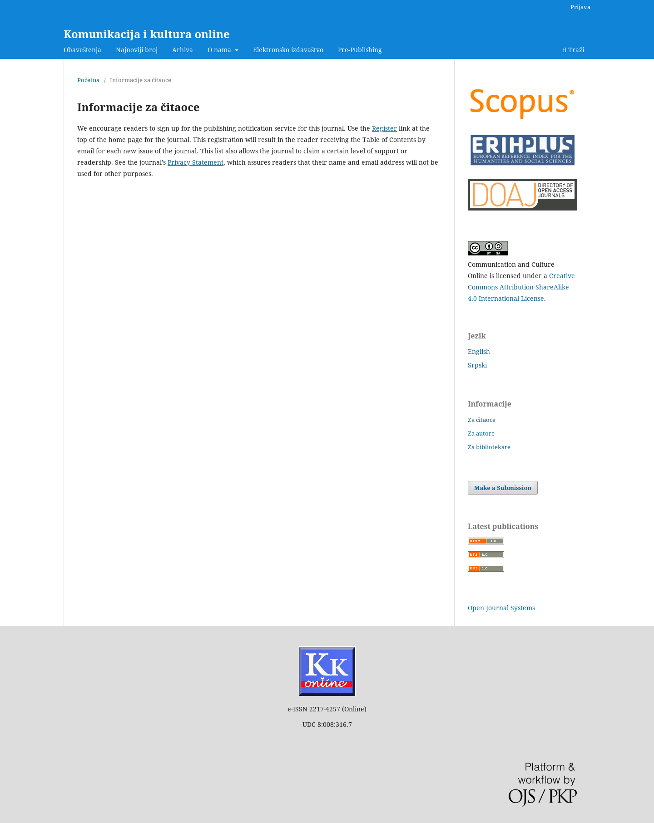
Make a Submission (502, 488)
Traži (573, 49)
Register (384, 128)
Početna (88, 80)
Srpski (477, 365)
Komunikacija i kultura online (147, 33)
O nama (220, 49)
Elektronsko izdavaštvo (288, 49)
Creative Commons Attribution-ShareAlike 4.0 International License (521, 287)
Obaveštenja (82, 49)
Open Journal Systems (501, 607)
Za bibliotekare (489, 447)
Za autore (481, 433)
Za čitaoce (481, 420)
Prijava (580, 7)
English (479, 351)
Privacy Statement (195, 162)
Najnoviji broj (137, 49)
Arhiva (182, 49)
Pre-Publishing (360, 49)
